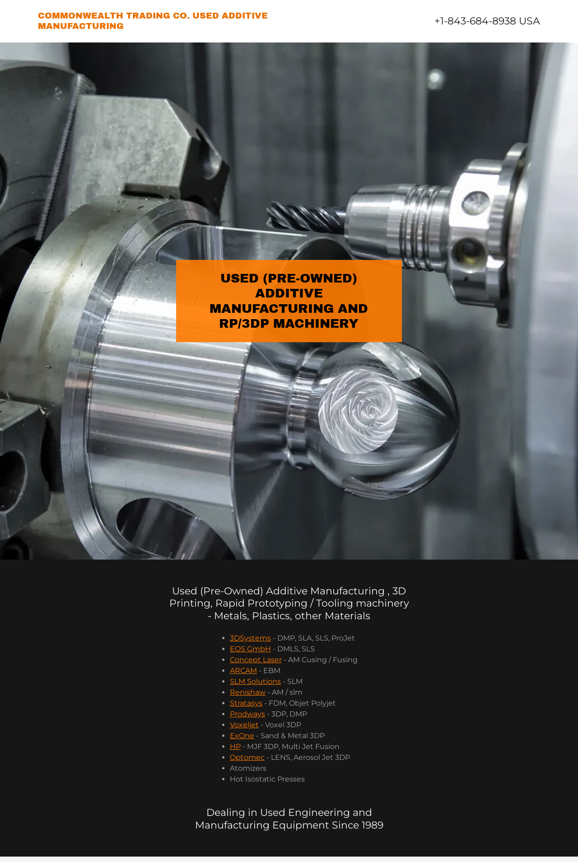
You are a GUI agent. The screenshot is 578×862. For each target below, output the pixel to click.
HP (235, 746)
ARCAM (243, 670)
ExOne (242, 735)
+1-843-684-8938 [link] (475, 21)
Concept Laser (256, 659)
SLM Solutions (255, 681)
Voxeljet (244, 725)
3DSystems (250, 638)
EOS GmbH (250, 649)
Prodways (247, 714)
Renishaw (248, 692)
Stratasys (246, 703)
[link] (163, 26)
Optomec (247, 757)
